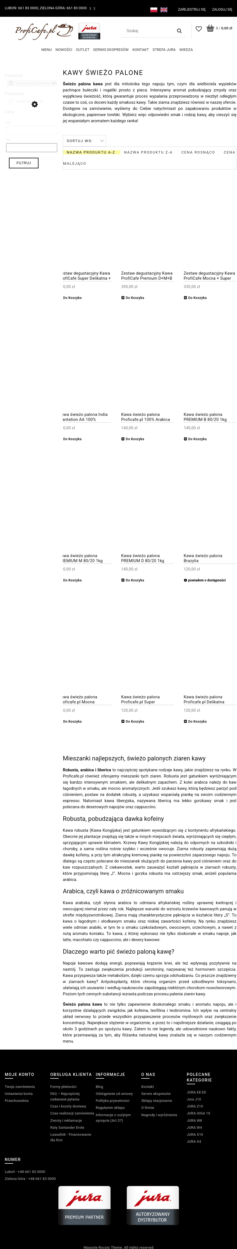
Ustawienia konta (19, 1092)
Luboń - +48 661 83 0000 (25, 1170)
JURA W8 (194, 1119)
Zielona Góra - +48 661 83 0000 (30, 1177)
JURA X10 (195, 1133)
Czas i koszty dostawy (68, 1105)
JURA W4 (194, 1126)
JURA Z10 (195, 1105)
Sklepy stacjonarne (156, 1099)
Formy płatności (63, 1085)
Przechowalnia (16, 1099)
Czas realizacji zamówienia (72, 1112)
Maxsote (90, 1246)
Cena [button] (9, 110)
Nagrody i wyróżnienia (159, 1113)
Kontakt (147, 1085)
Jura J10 (194, 1098)
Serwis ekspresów (156, 1092)
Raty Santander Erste (67, 1126)
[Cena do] (31, 146)
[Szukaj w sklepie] (148, 31)
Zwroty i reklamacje (66, 1119)
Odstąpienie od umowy (114, 1092)
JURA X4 (194, 1140)
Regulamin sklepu (110, 1106)
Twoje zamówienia (20, 1085)
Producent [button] (14, 92)
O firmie (147, 1106)
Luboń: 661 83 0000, (22, 8)
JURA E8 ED (196, 1091)
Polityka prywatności (113, 1099)
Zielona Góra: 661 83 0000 (63, 8)
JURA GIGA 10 (198, 1112)
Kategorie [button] (14, 74)
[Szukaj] (179, 30)
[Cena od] (31, 128)
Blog (99, 1085)
